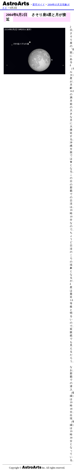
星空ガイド (38, 4)
